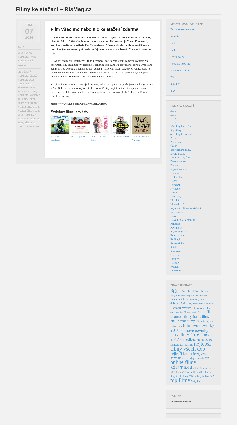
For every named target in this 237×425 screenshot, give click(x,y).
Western (174, 266)
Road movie (177, 235)
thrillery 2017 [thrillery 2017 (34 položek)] (208, 376)
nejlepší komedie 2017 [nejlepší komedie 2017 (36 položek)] (199, 358)
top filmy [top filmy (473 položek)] (180, 380)
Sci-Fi (173, 247)
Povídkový (176, 227)
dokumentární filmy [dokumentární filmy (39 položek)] (179, 312)
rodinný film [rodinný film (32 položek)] (210, 368)
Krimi (173, 192)
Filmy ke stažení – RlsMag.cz (54, 9)
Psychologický (178, 231)
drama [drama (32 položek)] (192, 312)
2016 (20, 53)
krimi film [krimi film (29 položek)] (189, 345)
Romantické (25, 60)
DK (172, 77)
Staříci (174, 91)
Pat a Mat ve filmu (180, 70)
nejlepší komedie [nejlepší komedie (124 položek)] (183, 354)
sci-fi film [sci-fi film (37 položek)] (174, 372)
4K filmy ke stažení (181, 134)
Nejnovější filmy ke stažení (185, 208)
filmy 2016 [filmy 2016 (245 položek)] (189, 334)
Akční (173, 138)
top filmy (30, 115)
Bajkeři (174, 49)
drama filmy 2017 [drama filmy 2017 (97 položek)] (190, 321)
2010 (173, 110)
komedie (23, 95)
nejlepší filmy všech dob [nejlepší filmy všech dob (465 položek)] (190, 346)
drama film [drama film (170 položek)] (204, 311)
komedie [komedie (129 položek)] (186, 339)
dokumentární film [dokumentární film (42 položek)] (201, 307)
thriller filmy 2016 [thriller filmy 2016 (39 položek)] (184, 376)
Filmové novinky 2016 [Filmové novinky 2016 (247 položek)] (192, 328)
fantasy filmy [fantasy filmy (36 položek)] (176, 326)
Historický (176, 176)
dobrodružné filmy (180, 149)
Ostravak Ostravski (120, 136)
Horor (173, 180)
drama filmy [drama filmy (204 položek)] (181, 316)
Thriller (174, 258)
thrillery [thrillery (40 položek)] (197, 376)
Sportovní (175, 251)
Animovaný (176, 141)
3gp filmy (175, 130)
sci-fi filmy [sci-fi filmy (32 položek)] (184, 372)
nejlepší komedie (29, 107)
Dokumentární (178, 161)
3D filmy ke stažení (181, 126)
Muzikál (175, 200)
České (28, 53)
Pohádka (175, 223)
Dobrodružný (177, 153)
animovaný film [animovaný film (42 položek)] (196, 299)
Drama (174, 165)
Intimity (174, 36)
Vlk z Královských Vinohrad (140, 138)
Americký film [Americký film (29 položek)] (201, 296)
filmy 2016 (30, 91)
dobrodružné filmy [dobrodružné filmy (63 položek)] (181, 303)
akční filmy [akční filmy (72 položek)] (199, 291)
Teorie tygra (177, 56)
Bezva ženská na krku (98, 138)
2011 (173, 114)
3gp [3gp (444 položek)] (174, 290)
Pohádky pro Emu (79, 136)
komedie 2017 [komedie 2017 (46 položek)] (177, 344)
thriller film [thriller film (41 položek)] (202, 372)
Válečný (175, 262)
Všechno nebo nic (180, 63)
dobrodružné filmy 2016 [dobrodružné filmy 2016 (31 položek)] (203, 304)
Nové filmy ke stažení (182, 219)
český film (24, 83)
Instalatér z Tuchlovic (56, 138)
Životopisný (177, 270)
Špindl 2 (175, 84)
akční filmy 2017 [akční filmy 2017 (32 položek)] (188, 295)
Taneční (174, 254)
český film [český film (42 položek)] (196, 381)
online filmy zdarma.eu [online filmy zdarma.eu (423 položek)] (183, 364)
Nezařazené (176, 212)
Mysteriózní (177, 204)
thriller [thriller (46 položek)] (193, 372)
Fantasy (174, 173)
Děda (173, 43)
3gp (20, 72)
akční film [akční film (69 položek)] (185, 291)
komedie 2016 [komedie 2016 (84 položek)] (202, 340)
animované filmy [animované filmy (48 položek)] (179, 299)
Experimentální (178, 169)
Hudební (175, 184)
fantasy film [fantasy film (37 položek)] (208, 321)
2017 (173, 122)
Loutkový (175, 196)
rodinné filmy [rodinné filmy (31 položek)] (198, 368)
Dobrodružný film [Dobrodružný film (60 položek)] (180, 307)
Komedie (23, 56)
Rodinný (175, 239)
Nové (33, 56)
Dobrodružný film (180, 157)
